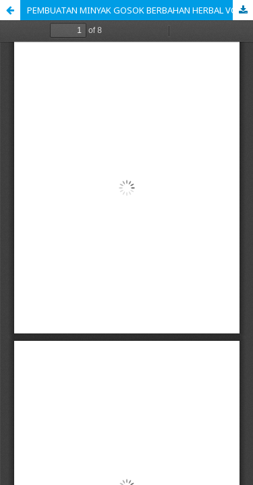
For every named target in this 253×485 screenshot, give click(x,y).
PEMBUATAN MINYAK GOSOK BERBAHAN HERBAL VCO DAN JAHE (140, 10)
